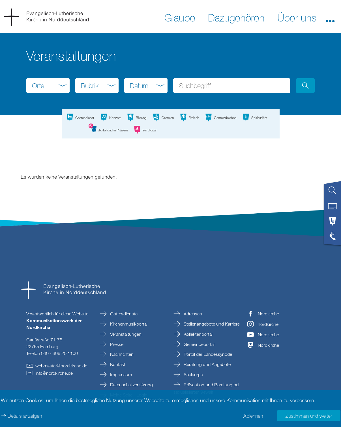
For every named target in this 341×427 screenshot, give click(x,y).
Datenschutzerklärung (131, 384)
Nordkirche (268, 313)
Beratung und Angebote (207, 364)
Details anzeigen (25, 416)
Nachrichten (121, 354)
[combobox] (48, 85)
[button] (330, 17)
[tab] (332, 193)
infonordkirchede (54, 373)
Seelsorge (193, 374)
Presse (116, 344)
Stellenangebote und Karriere (211, 323)
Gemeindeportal (199, 344)
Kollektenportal (198, 334)
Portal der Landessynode (207, 354)
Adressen (192, 313)
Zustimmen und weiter (309, 416)
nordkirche (268, 324)
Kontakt (117, 364)
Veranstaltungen (125, 334)
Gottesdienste (123, 313)
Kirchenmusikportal (128, 323)
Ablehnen (253, 416)
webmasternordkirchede (61, 365)
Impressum (120, 374)
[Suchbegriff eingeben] (231, 85)
